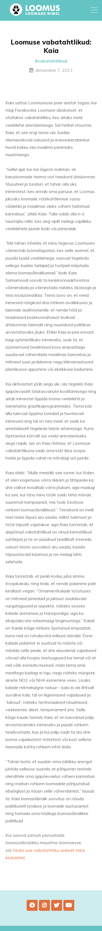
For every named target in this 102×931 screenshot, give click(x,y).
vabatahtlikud (52, 61)
